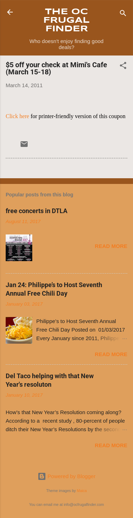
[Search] (123, 14)
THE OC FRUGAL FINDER (66, 20)
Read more (111, 246)
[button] (123, 66)
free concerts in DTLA (36, 211)
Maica (82, 490)
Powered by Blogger (66, 476)
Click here (17, 116)
